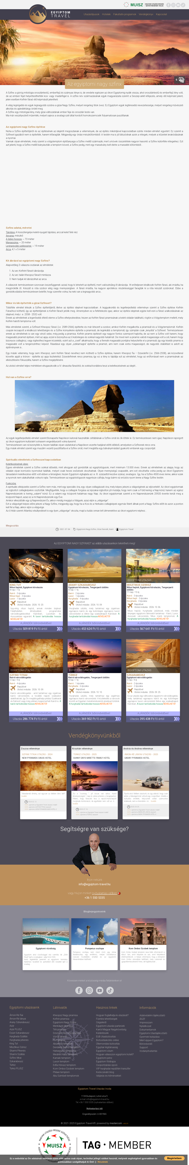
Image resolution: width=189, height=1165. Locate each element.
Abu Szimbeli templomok (66, 1075)
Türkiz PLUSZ (16, 1068)
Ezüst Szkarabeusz (19, 1032)
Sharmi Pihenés (18, 1050)
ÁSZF (142, 1019)
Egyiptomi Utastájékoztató (153, 1033)
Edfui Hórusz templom (64, 1065)
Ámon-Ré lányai (18, 1018)
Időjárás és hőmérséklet (108, 1075)
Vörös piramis (60, 1036)
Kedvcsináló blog (105, 1072)
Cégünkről (101, 1022)
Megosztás (12, 525)
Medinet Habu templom (65, 1054)
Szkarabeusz (16, 1061)
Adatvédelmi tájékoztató (152, 1015)
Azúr (12, 1025)
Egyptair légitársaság (107, 1047)
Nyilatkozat (145, 1026)
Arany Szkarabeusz (20, 1022)
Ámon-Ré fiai (16, 1015)
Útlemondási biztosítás (108, 1043)
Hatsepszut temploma (64, 1050)
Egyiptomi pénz (104, 1058)
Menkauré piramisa (63, 1026)
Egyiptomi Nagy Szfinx (64, 1022)
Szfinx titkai (15, 1057)
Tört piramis (59, 1040)
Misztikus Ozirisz (18, 1047)
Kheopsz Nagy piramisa (65, 1015)
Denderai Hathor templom (66, 1047)
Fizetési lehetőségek (106, 1018)
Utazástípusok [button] (91, 14)
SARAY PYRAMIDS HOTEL (136, 758)
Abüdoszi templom (63, 1043)
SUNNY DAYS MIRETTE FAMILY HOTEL (91, 758)
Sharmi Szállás (17, 1054)
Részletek (103, 1162)
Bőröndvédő (146, 1043)
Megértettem (174, 1158)
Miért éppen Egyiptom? (151, 1040)
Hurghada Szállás (18, 1036)
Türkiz (13, 1064)
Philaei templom (61, 1072)
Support (144, 1047)
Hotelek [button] (106, 14)
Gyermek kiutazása (149, 1036)
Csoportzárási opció (106, 1065)
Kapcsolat (161, 14)
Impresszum (146, 1022)
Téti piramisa (59, 1029)
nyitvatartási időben (104, 893)
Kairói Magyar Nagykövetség (111, 1029)
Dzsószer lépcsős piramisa (67, 1033)
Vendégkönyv (146, 14)
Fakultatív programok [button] (124, 14)
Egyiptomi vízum (104, 1050)
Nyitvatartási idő (95, 1108)
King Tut (14, 1043)
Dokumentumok (148, 1029)
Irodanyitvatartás (148, 1051)
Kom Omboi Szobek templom (68, 1068)
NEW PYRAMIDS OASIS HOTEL (37, 758)
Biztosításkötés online (107, 1040)
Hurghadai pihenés (19, 1040)
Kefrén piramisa (61, 1018)
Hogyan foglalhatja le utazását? (112, 1015)
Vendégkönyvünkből (94, 735)
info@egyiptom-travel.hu (94, 884)
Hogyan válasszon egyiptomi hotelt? (115, 1054)
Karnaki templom (62, 1058)
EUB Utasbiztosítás (106, 1036)
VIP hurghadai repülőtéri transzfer (113, 1068)
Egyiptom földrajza (106, 1061)
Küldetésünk (102, 1033)
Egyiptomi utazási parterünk (110, 1026)
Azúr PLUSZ (16, 1029)
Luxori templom (61, 1061)
